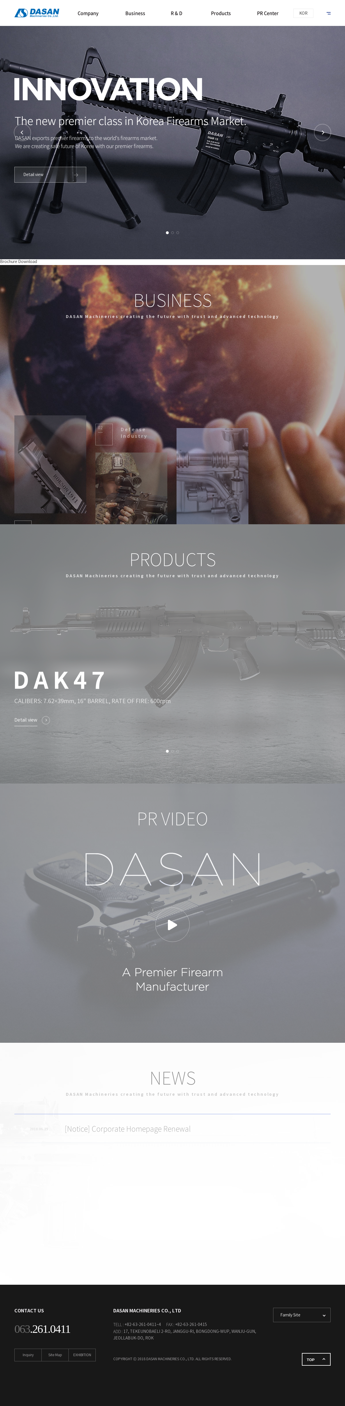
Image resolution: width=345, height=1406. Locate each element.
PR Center (268, 13)
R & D (176, 13)
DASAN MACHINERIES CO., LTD (38, 13)
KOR (303, 13)
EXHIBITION (82, 1355)
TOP (311, 1360)
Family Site (290, 1315)
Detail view (33, 175)
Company (88, 13)
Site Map (55, 1355)
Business (135, 13)
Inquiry (28, 1355)
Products (221, 13)
